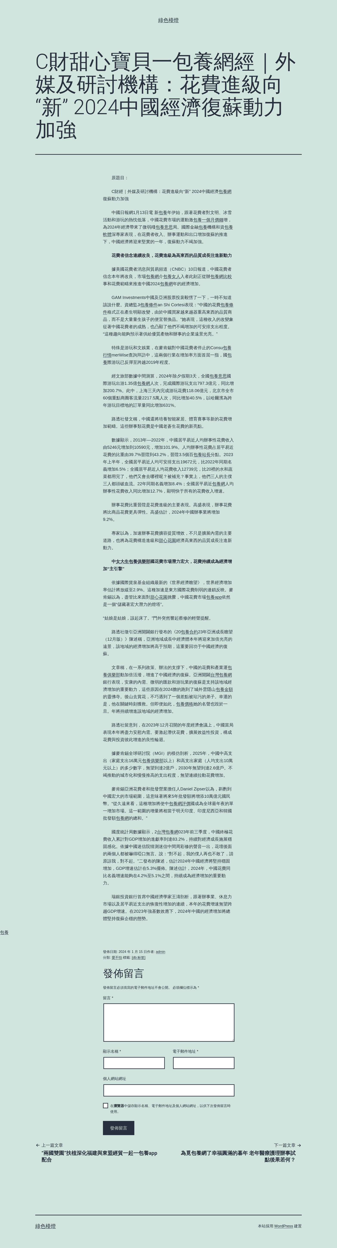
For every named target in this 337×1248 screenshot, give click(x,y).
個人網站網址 (114, 1079)
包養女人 (171, 276)
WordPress (283, 1226)
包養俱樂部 (153, 760)
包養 (163, 212)
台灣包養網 (221, 674)
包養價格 (184, 704)
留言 (108, 998)
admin (160, 952)
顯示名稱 (112, 1051)
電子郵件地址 (185, 1051)
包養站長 (202, 454)
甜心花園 (167, 540)
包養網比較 (221, 276)
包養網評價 (179, 803)
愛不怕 (117, 957)
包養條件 (149, 304)
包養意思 (164, 227)
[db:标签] (138, 957)
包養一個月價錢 (208, 219)
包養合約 (189, 631)
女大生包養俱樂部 (133, 561)
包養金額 (224, 689)
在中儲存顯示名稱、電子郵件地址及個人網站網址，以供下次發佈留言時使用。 (170, 1108)
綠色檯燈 (168, 20)
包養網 (225, 191)
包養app (214, 597)
